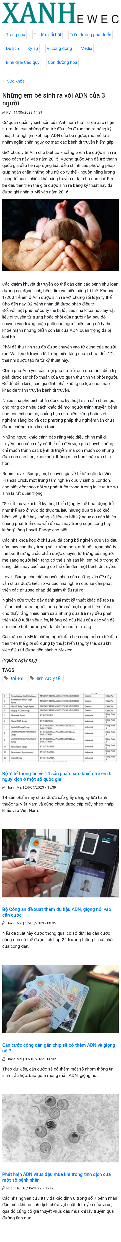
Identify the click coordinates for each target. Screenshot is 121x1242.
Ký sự (32, 48)
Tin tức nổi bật (47, 34)
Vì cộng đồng (59, 48)
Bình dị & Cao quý (22, 62)
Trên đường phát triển (90, 34)
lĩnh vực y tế (48, 678)
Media (86, 48)
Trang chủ (15, 34)
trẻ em (17, 678)
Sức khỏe (16, 81)
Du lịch (12, 48)
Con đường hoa (62, 62)
